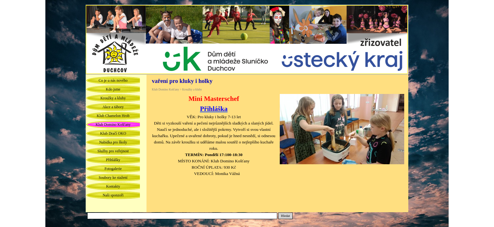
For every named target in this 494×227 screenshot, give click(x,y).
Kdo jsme (113, 89)
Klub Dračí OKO (113, 133)
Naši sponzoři (113, 195)
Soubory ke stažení (113, 177)
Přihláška (214, 109)
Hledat (285, 216)
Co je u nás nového (113, 80)
